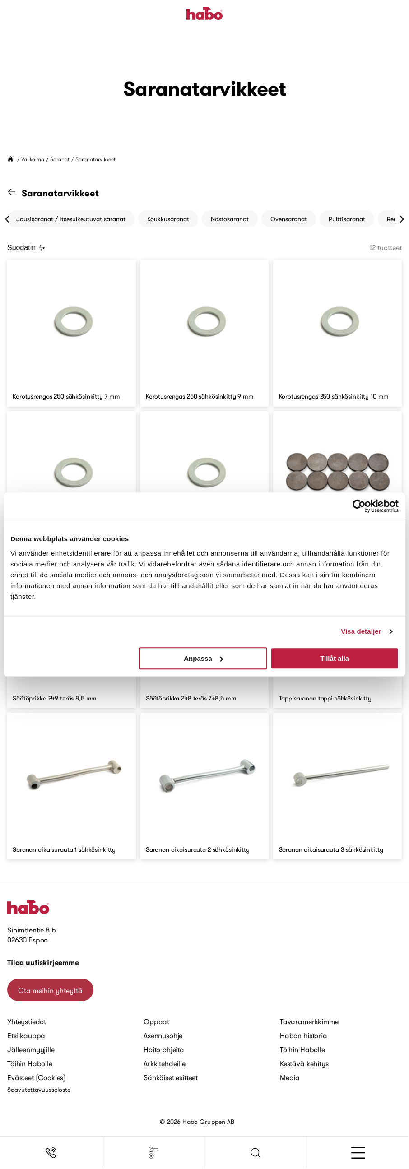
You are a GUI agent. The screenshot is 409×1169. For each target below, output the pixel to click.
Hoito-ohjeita (164, 1049)
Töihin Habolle (29, 1063)
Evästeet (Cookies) (36, 1077)
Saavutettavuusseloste (38, 1090)
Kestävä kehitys (304, 1063)
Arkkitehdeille (165, 1063)
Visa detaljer (361, 631)
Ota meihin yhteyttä (50, 990)
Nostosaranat (230, 219)
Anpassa (203, 658)
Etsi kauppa (26, 1035)
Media (290, 1077)
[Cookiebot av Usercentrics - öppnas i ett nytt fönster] (359, 506)
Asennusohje (163, 1035)
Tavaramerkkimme (309, 1021)
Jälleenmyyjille (31, 1049)
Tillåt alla (334, 658)
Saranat (60, 159)
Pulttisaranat (347, 219)
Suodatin (26, 247)
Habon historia (303, 1035)
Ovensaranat (288, 219)
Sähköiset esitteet (171, 1077)
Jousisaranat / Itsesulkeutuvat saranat (70, 219)
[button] (255, 1153)
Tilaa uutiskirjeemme (43, 962)
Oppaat (156, 1021)
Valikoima (32, 159)
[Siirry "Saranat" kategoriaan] (17, 193)
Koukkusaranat (168, 219)
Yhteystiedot (26, 1021)
